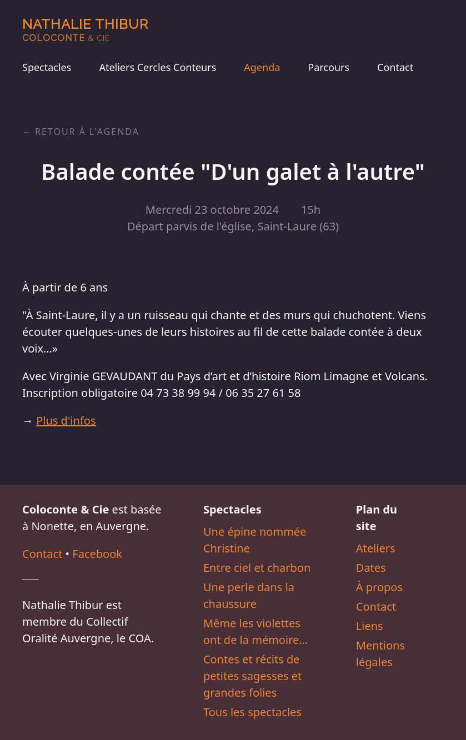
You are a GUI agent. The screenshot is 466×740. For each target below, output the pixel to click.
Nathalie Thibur (85, 29)
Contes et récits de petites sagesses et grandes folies (252, 676)
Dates (371, 567)
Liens (369, 625)
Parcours (328, 67)
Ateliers (375, 548)
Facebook (97, 553)
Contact (395, 67)
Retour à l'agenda (87, 131)
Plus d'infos (66, 420)
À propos (379, 587)
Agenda (262, 67)
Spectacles (46, 67)
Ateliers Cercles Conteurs (157, 67)
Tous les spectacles (252, 711)
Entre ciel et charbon (256, 567)
